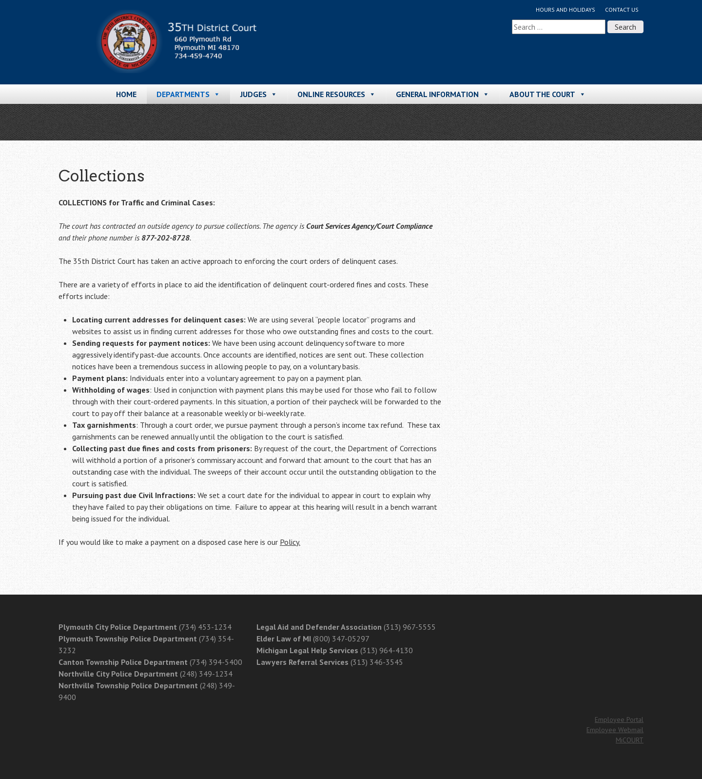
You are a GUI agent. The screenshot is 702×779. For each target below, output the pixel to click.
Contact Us (622, 9)
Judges (258, 94)
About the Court (547, 94)
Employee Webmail (615, 729)
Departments (188, 94)
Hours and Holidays (565, 9)
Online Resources (336, 94)
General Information (442, 94)
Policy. (290, 542)
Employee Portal (619, 719)
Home (126, 94)
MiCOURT (630, 740)
